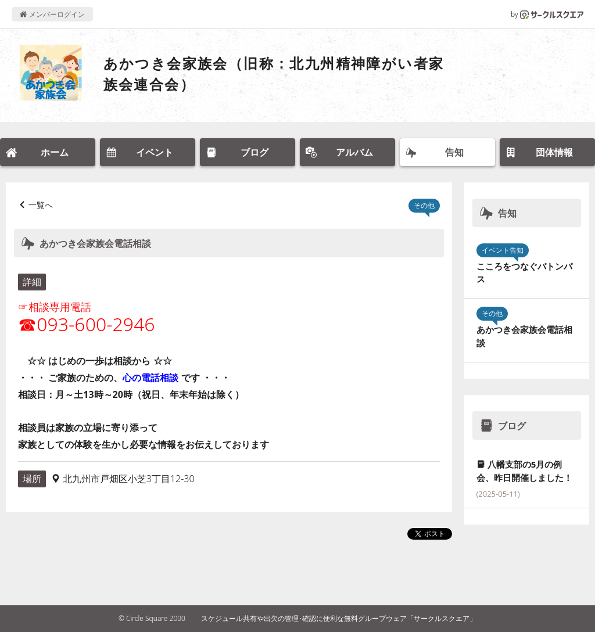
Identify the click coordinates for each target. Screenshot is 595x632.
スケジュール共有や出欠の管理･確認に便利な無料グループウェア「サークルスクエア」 (338, 618)
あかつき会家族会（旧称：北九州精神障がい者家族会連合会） (274, 73)
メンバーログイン (52, 14)
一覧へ (40, 204)
